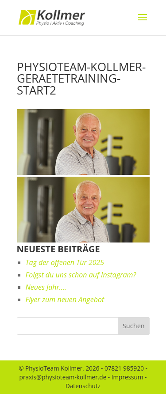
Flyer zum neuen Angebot (65, 299)
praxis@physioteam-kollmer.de (63, 377)
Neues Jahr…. (46, 287)
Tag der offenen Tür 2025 (65, 262)
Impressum (127, 377)
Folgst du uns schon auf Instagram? (81, 275)
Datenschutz (83, 386)
